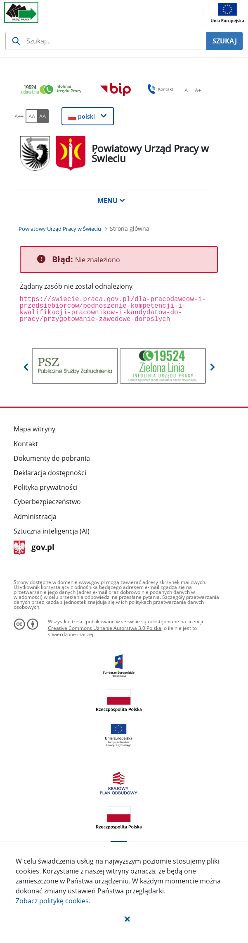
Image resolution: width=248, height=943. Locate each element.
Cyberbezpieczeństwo (47, 501)
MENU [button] (111, 200)
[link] (53, 90)
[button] (127, 918)
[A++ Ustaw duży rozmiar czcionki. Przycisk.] (19, 116)
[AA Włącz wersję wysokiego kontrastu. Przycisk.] (43, 116)
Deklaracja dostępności (50, 472)
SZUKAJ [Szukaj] (225, 40)
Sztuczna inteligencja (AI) (52, 531)
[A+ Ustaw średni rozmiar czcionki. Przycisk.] (198, 90)
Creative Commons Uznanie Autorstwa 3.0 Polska (104, 628)
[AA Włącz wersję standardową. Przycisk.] (31, 116)
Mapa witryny (34, 428)
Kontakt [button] (159, 89)
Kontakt (26, 443)
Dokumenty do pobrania (52, 458)
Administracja (35, 516)
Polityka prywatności (46, 487)
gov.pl (34, 548)
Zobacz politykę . (53, 900)
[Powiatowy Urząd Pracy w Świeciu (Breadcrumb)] (60, 229)
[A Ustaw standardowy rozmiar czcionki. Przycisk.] (186, 90)
